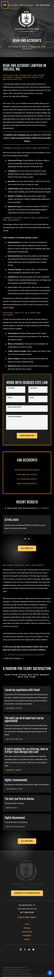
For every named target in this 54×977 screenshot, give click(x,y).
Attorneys (27, 941)
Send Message (27, 442)
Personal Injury (27, 945)
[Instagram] (20, 962)
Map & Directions (27, 930)
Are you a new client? (14, 413)
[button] (49, 972)
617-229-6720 (42, 5)
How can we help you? (15, 423)
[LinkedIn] (29, 962)
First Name (11, 394)
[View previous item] (25, 546)
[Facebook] (25, 962)
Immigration (27, 948)
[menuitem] (27, 477)
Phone (10, 404)
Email (32, 404)
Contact (27, 952)
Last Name (33, 394)
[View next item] (29, 546)
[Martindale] (33, 962)
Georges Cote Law (11, 105)
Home (27, 937)
